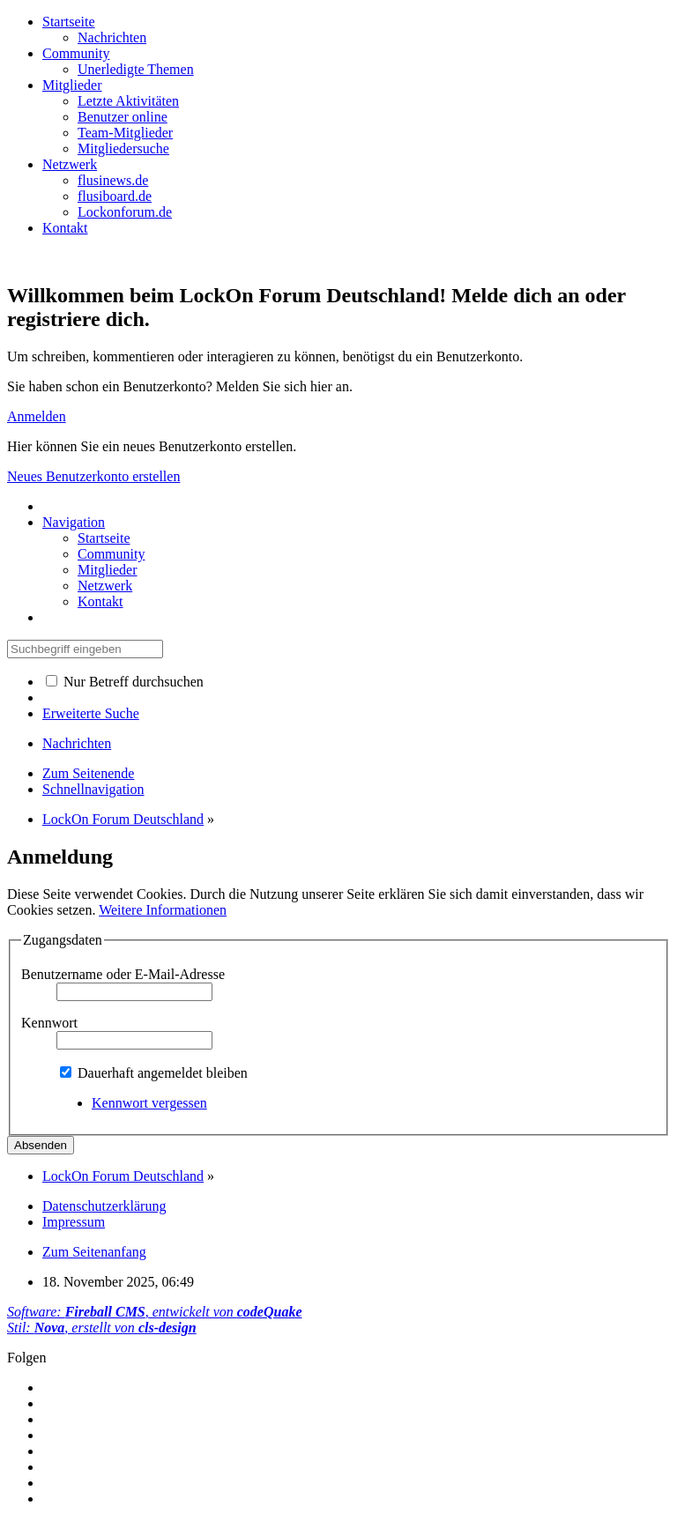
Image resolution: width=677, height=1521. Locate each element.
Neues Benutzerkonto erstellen (93, 476)
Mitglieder (72, 85)
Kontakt (65, 227)
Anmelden (36, 416)
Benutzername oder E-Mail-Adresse (123, 974)
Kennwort (49, 1022)
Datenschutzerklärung (104, 1205)
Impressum (73, 1221)
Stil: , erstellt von (102, 1327)
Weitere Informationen (163, 909)
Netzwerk (69, 164)
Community (75, 53)
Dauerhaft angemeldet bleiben (154, 1072)
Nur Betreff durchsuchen (125, 681)
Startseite (68, 21)
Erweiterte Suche (90, 713)
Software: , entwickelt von (154, 1311)
